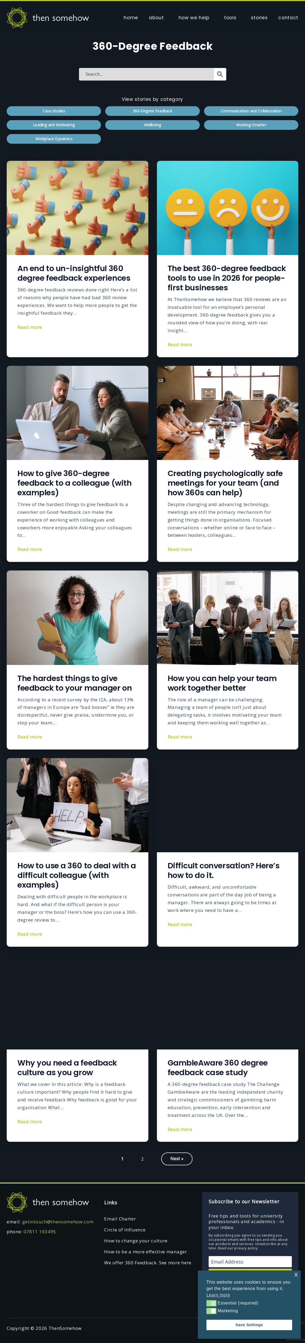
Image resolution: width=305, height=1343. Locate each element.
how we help (194, 17)
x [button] (296, 1274)
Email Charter (120, 1219)
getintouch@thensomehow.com (58, 1222)
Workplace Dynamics (54, 138)
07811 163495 (40, 1231)
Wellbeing (152, 124)
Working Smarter (251, 124)
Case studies (54, 110)
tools (230, 17)
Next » (176, 1159)
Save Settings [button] (249, 1325)
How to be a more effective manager (145, 1252)
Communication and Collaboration (251, 110)
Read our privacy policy (238, 1248)
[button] (211, 1303)
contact (288, 17)
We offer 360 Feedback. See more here (147, 1263)
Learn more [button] (218, 1295)
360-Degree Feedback (152, 110)
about (156, 17)
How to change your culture (136, 1241)
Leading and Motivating (54, 124)
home (131, 17)
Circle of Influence (124, 1230)
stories (259, 17)
